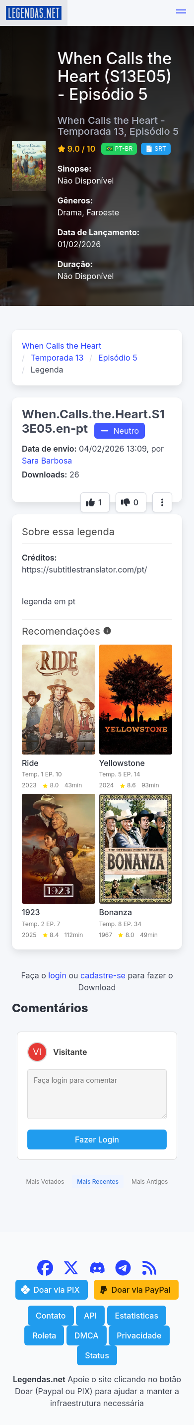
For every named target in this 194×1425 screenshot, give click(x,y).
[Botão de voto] (95, 502)
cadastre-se (103, 975)
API (90, 1316)
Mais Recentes (98, 1181)
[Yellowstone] (136, 717)
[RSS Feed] (149, 1273)
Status (97, 1355)
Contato (51, 1316)
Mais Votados (45, 1181)
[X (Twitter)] (72, 1273)
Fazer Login (97, 1139)
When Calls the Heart (61, 346)
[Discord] (98, 1273)
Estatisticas (137, 1316)
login (57, 975)
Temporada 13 (57, 358)
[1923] (58, 866)
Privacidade (139, 1335)
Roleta (44, 1335)
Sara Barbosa (47, 461)
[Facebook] (46, 1273)
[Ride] (58, 717)
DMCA (86, 1335)
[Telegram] (124, 1273)
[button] (181, 13)
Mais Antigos (149, 1181)
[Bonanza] (136, 866)
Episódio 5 (117, 358)
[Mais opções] (162, 502)
